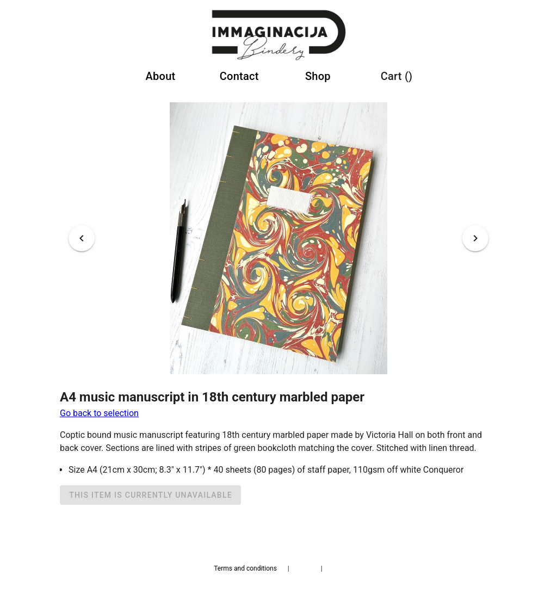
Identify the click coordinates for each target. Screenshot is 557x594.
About (161, 76)
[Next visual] (475, 238)
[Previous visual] (82, 238)
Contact (239, 76)
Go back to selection (99, 413)
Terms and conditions (245, 568)
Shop (318, 76)
